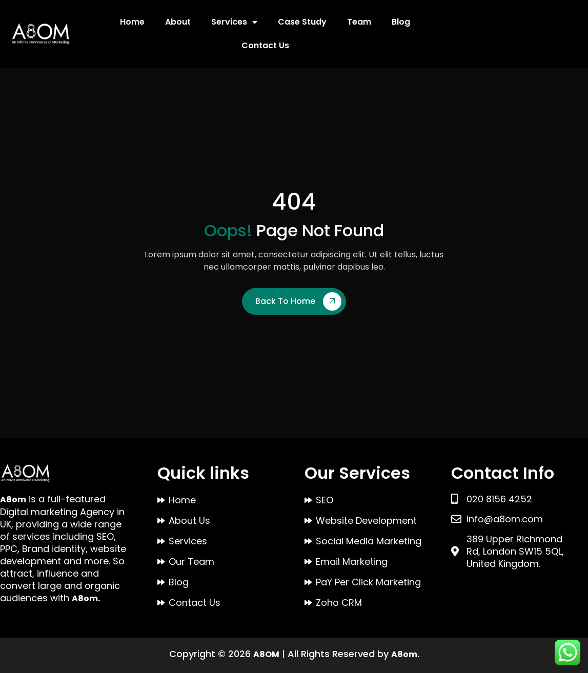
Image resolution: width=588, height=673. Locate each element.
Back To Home (298, 301)
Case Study (302, 22)
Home (132, 22)
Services (234, 22)
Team (359, 22)
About (178, 22)
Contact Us (265, 45)
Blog (401, 22)
